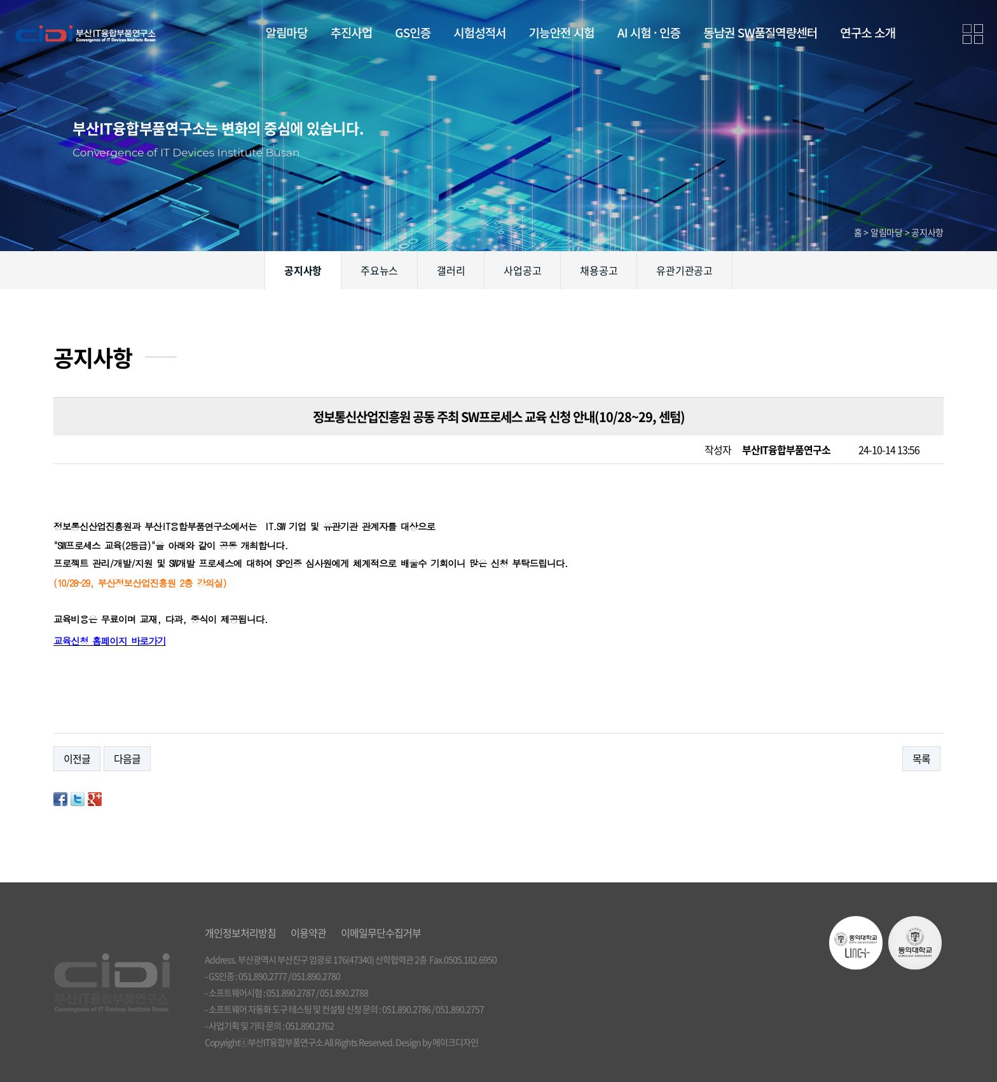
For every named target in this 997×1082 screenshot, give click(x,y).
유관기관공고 (684, 270)
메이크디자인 (455, 1042)
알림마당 (287, 32)
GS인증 (412, 32)
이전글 (77, 758)
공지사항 (303, 270)
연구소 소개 (867, 32)
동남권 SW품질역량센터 (760, 32)
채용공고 (598, 270)
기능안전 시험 (562, 32)
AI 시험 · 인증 (648, 32)
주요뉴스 (379, 270)
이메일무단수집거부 (381, 932)
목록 (921, 758)
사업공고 (522, 270)
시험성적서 (479, 32)
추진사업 (351, 32)
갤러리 (451, 270)
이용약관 (308, 932)
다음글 (127, 758)
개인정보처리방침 (240, 932)
